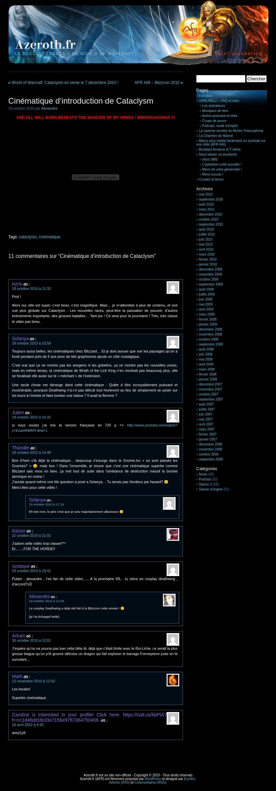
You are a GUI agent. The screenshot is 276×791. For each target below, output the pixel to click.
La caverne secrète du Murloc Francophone (231, 131)
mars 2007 (206, 429)
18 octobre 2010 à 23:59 (31, 343)
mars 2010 (206, 254)
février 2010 (207, 259)
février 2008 (207, 374)
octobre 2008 (208, 339)
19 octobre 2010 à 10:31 (31, 417)
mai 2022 (205, 194)
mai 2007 (205, 419)
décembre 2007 (210, 384)
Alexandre (49, 108)
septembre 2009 (211, 284)
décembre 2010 (210, 214)
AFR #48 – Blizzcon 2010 (157, 82)
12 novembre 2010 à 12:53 (33, 681)
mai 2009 (205, 304)
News (203, 474)
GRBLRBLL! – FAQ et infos (219, 101)
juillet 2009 (207, 294)
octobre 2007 (208, 394)
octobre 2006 (208, 454)
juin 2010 (205, 239)
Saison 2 (205, 484)
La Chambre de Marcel (216, 136)
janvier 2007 (208, 439)
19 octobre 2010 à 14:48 (31, 452)
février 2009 (207, 319)
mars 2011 (206, 209)
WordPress (153, 779)
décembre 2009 (210, 269)
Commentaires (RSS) (150, 782)
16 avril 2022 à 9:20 (28, 725)
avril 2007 (206, 424)
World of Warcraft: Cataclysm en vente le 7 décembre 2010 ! (65, 82)
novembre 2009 (210, 274)
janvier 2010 (208, 264)
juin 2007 (205, 414)
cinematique (50, 237)
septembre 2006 (211, 459)
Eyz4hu (189, 779)
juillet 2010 (207, 234)
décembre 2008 (210, 329)
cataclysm (28, 237)
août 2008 (206, 349)
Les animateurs (213, 106)
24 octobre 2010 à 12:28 (46, 601)
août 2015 (206, 204)
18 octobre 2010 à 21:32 (31, 289)
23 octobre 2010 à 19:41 (31, 571)
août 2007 (206, 404)
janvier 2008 (208, 379)
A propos (205, 96)
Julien (18, 412)
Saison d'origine (210, 489)
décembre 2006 (210, 444)
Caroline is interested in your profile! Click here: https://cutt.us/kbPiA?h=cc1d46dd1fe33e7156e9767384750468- (89, 717)
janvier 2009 (208, 324)
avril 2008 (206, 364)
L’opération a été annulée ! (221, 164)
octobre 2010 (208, 219)
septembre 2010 (211, 224)
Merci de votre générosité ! (221, 169)
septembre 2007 (211, 399)
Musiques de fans (215, 111)
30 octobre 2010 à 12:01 (31, 640)
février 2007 (207, 434)
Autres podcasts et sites (219, 116)
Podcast (205, 479)
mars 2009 (206, 314)
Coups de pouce (214, 121)
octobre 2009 (208, 279)
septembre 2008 (211, 344)
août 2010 (206, 229)
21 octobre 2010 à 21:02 (31, 535)
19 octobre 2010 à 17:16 (46, 504)
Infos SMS (209, 159)
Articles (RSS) (119, 782)
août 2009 (206, 289)
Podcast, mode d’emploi (220, 126)
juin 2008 (205, 354)
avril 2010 (206, 249)
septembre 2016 (211, 199)
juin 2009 (205, 299)
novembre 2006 (210, 449)
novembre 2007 (210, 389)
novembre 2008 (210, 334)
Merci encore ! (212, 174)
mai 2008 (205, 359)
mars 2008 (206, 369)
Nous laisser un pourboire (218, 154)
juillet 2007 (207, 409)
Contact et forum (211, 179)
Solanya (20, 338)
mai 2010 (205, 244)
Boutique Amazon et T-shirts (219, 149)
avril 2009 (206, 309)
